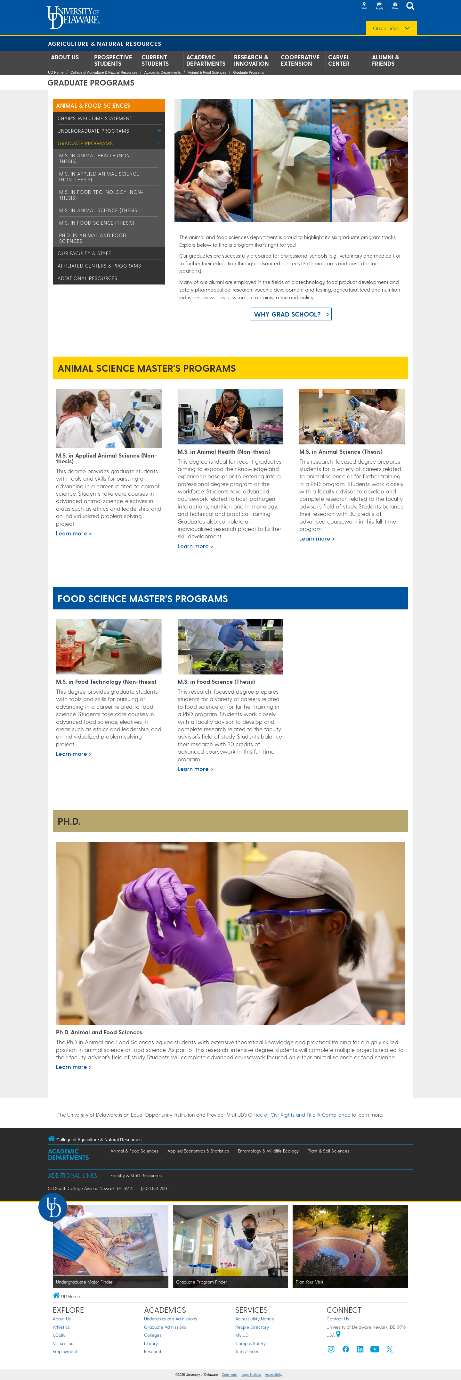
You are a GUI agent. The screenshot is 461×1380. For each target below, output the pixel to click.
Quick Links (386, 28)
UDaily (59, 1335)
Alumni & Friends (385, 60)
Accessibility (273, 1374)
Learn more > (74, 533)
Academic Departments (205, 60)
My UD (241, 1335)
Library (151, 1343)
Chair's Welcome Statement (95, 118)
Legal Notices (251, 1374)
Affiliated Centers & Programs (99, 266)
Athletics (61, 1327)
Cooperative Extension (300, 60)
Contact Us (338, 1318)
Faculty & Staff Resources (136, 1175)
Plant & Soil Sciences (328, 1150)
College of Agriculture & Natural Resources (103, 72)
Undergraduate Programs (93, 131)
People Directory (252, 1327)
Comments (229, 1374)
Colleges (152, 1335)
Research (153, 1351)
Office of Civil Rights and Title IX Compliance (299, 1114)
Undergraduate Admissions (170, 1318)
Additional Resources (87, 278)
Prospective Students (113, 60)
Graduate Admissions (165, 1327)
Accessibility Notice (254, 1318)
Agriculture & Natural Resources (104, 43)
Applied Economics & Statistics (198, 1150)
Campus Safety (250, 1343)
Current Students (155, 60)
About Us (65, 57)
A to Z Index (247, 1351)
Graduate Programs (248, 72)
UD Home (55, 72)
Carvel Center (339, 60)
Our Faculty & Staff (84, 253)
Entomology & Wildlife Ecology (268, 1150)
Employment (65, 1351)
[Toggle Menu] (159, 131)
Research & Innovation (251, 60)
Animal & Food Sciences (207, 72)
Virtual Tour (64, 1343)
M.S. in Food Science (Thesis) (96, 223)
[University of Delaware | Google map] (338, 1335)
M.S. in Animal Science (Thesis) (99, 210)
